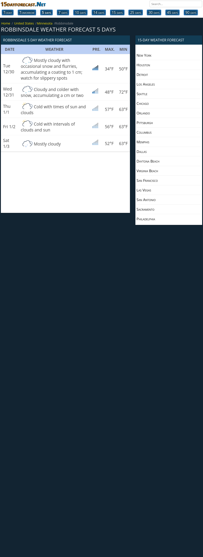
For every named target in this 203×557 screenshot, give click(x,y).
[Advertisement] (65, 182)
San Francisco (147, 180)
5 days (46, 12)
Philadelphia (145, 218)
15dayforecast (23, 4)
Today (8, 12)
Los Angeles (145, 84)
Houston (143, 64)
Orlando (143, 113)
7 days (63, 12)
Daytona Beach (147, 161)
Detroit (142, 74)
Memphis (142, 141)
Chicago (142, 103)
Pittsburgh (144, 122)
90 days (191, 12)
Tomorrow (26, 12)
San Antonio (146, 199)
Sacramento (145, 209)
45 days (172, 12)
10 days (80, 12)
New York (143, 55)
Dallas (141, 151)
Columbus (144, 132)
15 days (117, 12)
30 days (154, 12)
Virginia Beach (147, 170)
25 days (135, 12)
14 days (98, 12)
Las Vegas (143, 190)
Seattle (141, 93)
